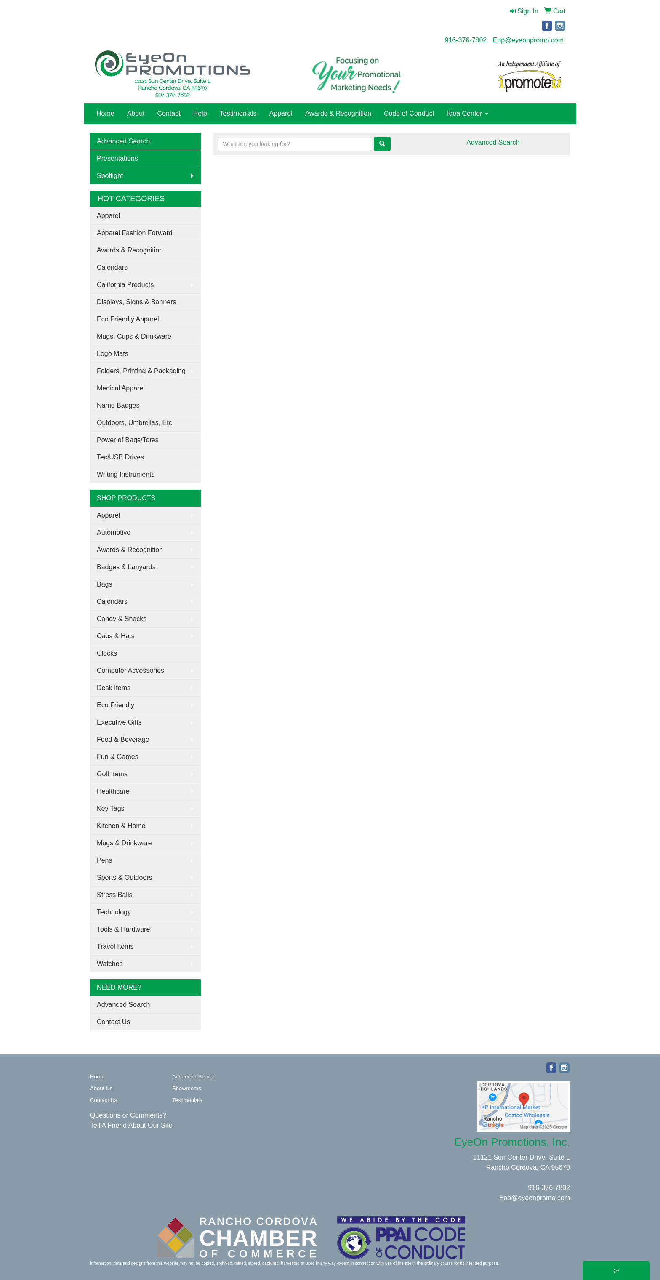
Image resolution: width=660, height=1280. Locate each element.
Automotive (113, 532)
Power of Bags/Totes (128, 439)
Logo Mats (112, 353)
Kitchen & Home (121, 825)
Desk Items (113, 687)
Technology (114, 912)
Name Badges (118, 405)
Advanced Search (123, 141)
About (136, 113)
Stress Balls (114, 894)
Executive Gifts (119, 722)
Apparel (281, 113)
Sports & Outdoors (124, 877)
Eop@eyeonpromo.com (528, 40)
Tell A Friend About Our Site (131, 1125)
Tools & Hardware (123, 929)
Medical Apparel (121, 388)
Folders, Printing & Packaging (141, 370)
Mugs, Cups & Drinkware (134, 336)
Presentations (117, 158)
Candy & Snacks (121, 618)
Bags (104, 584)
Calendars (112, 267)
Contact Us (113, 1021)
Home (105, 113)
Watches (110, 963)
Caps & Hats (116, 636)
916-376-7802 (466, 40)
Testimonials (238, 113)
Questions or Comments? (128, 1115)
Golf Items (112, 774)
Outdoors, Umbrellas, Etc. (135, 422)
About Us (101, 1088)
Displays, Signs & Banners (136, 301)
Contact (169, 113)
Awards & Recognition (338, 113)
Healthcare (113, 791)
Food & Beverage (123, 739)
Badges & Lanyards (126, 567)
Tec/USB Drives (120, 457)
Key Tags (111, 808)
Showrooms (186, 1088)
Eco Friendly (115, 705)
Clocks (107, 653)
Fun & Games (117, 756)
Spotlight (110, 175)
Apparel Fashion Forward (135, 232)
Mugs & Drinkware (124, 843)
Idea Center (467, 113)
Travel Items (115, 946)
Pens (104, 860)
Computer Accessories (130, 670)
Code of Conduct (409, 113)
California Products (125, 284)
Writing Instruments (126, 474)
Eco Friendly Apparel (128, 319)
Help (200, 113)
